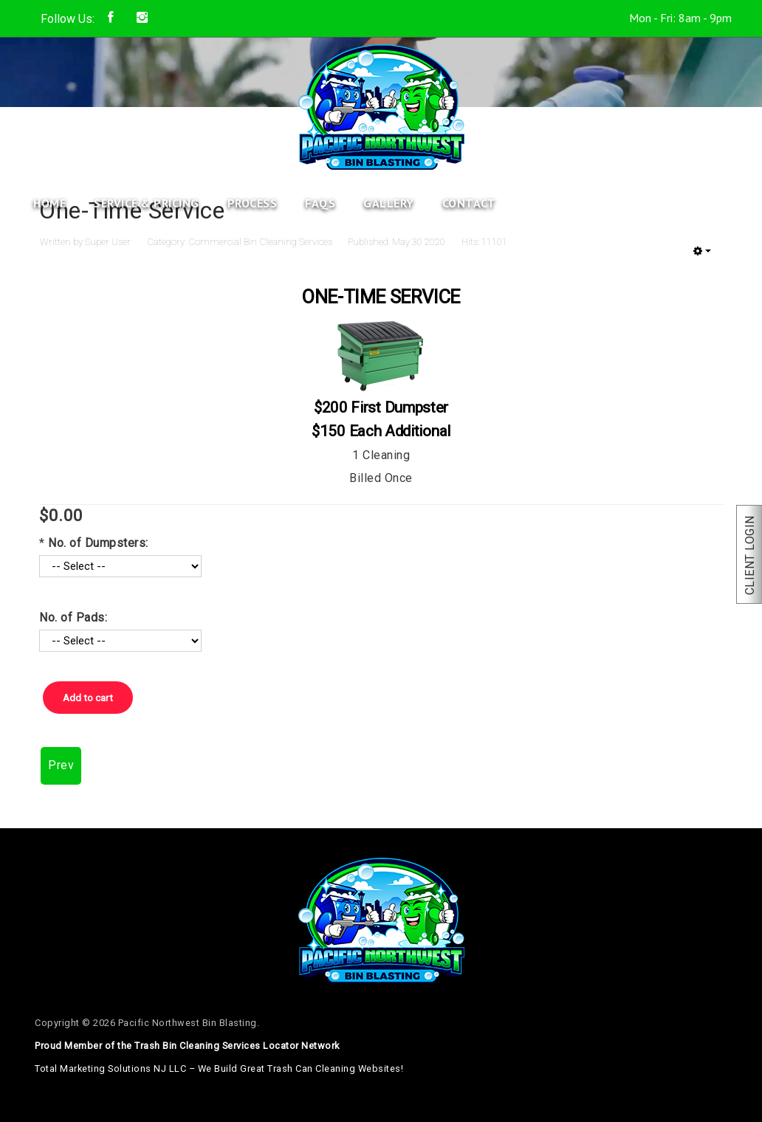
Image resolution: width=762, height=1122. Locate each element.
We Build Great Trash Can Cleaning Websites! (301, 1068)
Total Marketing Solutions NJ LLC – (219, 1068)
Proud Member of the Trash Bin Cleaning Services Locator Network (187, 1045)
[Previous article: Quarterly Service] (61, 766)
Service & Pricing (146, 203)
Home (49, 203)
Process (252, 203)
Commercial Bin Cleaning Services (260, 241)
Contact (469, 203)
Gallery (388, 203)
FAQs (320, 203)
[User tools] (702, 251)
